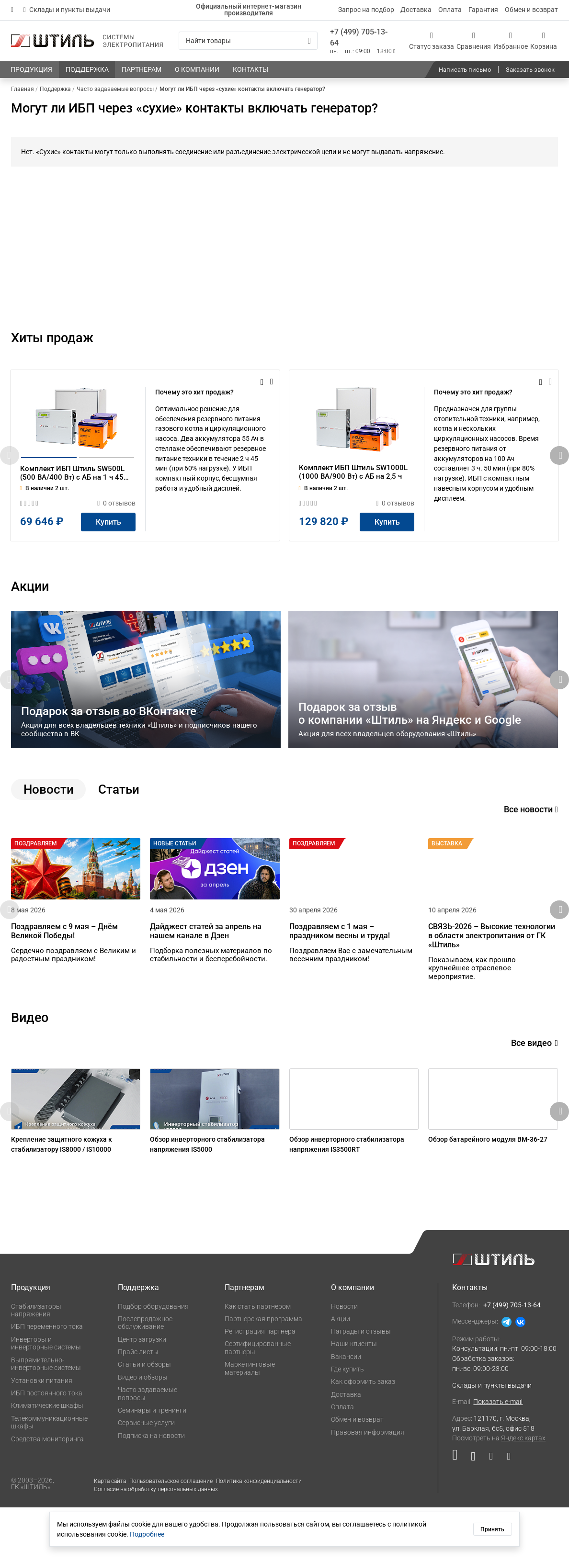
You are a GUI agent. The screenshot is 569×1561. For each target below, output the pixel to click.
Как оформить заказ (363, 1435)
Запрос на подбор (366, 9)
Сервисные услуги (146, 1476)
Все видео (534, 1083)
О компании (352, 1341)
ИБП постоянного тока (46, 1446)
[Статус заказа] (431, 41)
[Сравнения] (473, 41)
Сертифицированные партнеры (258, 1401)
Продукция (30, 1341)
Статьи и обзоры (144, 1418)
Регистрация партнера (260, 1385)
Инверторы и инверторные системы (46, 1397)
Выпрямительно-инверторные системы (46, 1418)
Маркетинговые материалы (250, 1422)
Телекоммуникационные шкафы (49, 1475)
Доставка (416, 9)
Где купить (347, 1422)
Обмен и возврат (531, 9)
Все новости (531, 835)
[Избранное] (510, 41)
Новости (344, 1359)
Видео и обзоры (143, 1431)
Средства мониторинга (47, 1492)
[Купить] (108, 548)
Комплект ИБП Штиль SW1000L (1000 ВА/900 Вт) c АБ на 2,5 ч (353, 498)
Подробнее (147, 1534)
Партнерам (244, 1341)
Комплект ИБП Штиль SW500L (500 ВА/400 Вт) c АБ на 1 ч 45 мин (72, 499)
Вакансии (346, 1410)
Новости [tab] (48, 815)
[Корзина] (543, 41)
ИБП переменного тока (47, 1380)
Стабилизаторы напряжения (36, 1363)
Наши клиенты (354, 1397)
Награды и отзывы (361, 1385)
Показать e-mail (498, 1455)
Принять (492, 1529)
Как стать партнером (258, 1359)
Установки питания (41, 1433)
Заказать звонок (530, 69)
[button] (559, 468)
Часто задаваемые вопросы (147, 1447)
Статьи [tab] (118, 815)
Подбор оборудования (153, 1359)
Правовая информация (367, 1485)
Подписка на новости (151, 1489)
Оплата (450, 9)
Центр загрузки (142, 1393)
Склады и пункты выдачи (66, 9)
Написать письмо (465, 69)
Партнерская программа (263, 1372)
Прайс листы (138, 1405)
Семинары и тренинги (152, 1464)
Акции (340, 1372)
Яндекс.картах (523, 1491)
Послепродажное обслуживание (145, 1376)
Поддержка (138, 1341)
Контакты (470, 1341)
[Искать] (309, 41)
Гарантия (483, 9)
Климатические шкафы (47, 1459)
